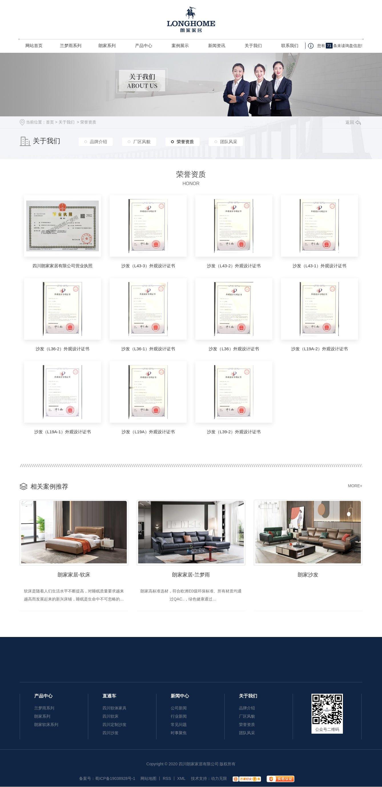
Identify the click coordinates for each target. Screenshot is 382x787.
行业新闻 (179, 717)
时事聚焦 (179, 733)
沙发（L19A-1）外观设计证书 (62, 431)
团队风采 (228, 141)
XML (181, 778)
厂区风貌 (141, 141)
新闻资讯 (216, 45)
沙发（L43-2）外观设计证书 (234, 265)
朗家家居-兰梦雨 (191, 575)
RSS (167, 778)
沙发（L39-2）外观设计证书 (234, 431)
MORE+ (355, 485)
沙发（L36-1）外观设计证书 (148, 348)
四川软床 (110, 717)
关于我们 (253, 45)
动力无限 (219, 778)
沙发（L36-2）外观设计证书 (62, 348)
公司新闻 (179, 708)
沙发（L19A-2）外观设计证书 (319, 348)
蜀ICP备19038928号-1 (115, 778)
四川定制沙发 (114, 725)
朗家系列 (107, 45)
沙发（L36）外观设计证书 (234, 348)
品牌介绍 (98, 141)
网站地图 (148, 778)
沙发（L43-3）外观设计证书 (148, 265)
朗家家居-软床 (74, 575)
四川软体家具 (114, 708)
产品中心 (143, 45)
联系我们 (289, 45)
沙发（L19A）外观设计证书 (148, 431)
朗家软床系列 (46, 725)
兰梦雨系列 (70, 45)
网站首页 (34, 45)
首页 (50, 122)
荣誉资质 (88, 122)
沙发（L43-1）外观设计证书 (319, 265)
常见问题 (179, 725)
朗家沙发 (308, 575)
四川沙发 (110, 733)
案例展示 (180, 45)
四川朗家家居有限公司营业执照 (63, 265)
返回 (353, 122)
